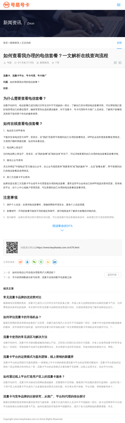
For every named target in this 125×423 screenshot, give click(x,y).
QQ (27, 261)
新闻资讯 (14, 42)
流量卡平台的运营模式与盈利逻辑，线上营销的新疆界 (38, 356)
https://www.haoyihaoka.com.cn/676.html (58, 247)
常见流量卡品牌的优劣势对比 (22, 297)
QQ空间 (47, 261)
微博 (20, 261)
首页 (5, 42)
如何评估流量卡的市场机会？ (22, 317)
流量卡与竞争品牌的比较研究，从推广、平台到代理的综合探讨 (44, 396)
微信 (34, 261)
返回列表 (112, 274)
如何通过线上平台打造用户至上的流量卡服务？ (34, 376)
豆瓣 (41, 261)
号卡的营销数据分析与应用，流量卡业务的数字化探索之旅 (42, 277)
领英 (54, 261)
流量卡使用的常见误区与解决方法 (25, 337)
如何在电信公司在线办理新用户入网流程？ (34, 272)
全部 (119, 42)
